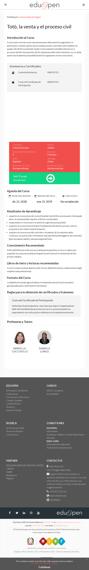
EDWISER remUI (60, 525)
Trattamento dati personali (59, 447)
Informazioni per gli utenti (58, 444)
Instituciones (12, 394)
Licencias (51, 438)
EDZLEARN (49, 522)
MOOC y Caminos (55, 390)
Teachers (10, 407)
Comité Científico (14, 400)
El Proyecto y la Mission (17, 390)
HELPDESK (55, 500)
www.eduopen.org (57, 495)
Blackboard (11, 475)
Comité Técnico (13, 403)
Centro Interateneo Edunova (68, 522)
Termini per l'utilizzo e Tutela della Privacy (65, 434)
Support (53, 474)
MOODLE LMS (38, 525)
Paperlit (9, 478)
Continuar (45, 567)
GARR (9, 472)
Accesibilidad (53, 394)
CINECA (10, 468)
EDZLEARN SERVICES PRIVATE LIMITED (25, 465)
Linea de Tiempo (13, 410)
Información (52, 431)
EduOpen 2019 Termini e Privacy (44, 563)
